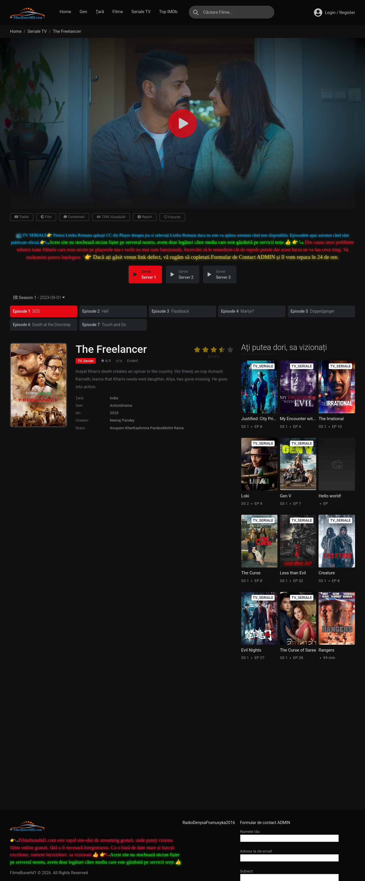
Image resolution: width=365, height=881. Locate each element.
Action (115, 404)
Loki (245, 494)
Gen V (285, 494)
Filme (117, 11)
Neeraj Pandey (122, 419)
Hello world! (330, 494)
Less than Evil (293, 572)
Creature (327, 572)
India (114, 396)
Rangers (326, 649)
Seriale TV (141, 11)
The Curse (251, 572)
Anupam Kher (121, 426)
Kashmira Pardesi (148, 426)
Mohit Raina (173, 426)
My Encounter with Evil (298, 417)
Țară (100, 11)
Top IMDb (168, 11)
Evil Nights (251, 649)
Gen (83, 11)
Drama (126, 404)
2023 (114, 412)
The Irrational (331, 417)
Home (65, 11)
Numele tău (289, 834)
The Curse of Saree (298, 649)
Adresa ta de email (289, 854)
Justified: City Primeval (259, 417)
